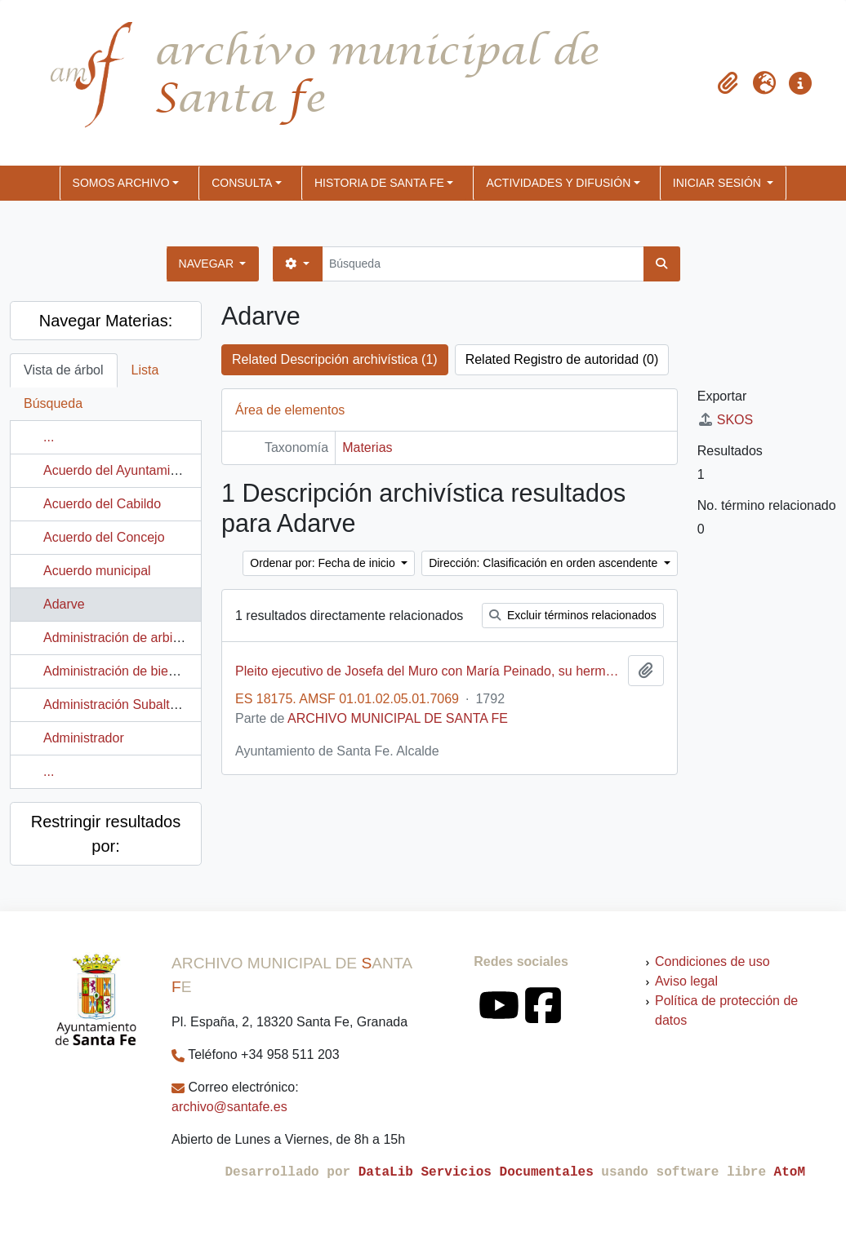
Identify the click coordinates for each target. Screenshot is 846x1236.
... (48, 437)
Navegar (208, 263)
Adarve (64, 604)
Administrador (83, 738)
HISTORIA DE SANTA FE (379, 182)
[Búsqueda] (483, 263)
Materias (367, 447)
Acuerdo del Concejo (104, 537)
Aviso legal (686, 981)
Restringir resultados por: (105, 834)
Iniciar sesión (718, 182)
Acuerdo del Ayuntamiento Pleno (138, 470)
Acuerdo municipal (97, 571)
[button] (728, 83)
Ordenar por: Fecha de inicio (324, 562)
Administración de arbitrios (120, 638)
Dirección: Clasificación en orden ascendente (545, 562)
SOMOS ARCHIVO (121, 182)
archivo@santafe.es (229, 1107)
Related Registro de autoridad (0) (562, 359)
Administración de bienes (116, 671)
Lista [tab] (145, 370)
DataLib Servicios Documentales (476, 1172)
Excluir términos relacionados (573, 615)
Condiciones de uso (712, 961)
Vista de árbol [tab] (64, 370)
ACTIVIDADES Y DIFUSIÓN (558, 182)
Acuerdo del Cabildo (102, 504)
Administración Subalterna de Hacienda (158, 704)
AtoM (789, 1172)
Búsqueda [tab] (53, 403)
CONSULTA (242, 182)
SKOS (725, 420)
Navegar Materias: (105, 321)
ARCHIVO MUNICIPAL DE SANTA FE (397, 718)
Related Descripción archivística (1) (335, 359)
